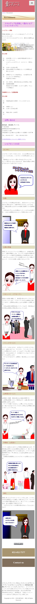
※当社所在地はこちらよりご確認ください (14, 139)
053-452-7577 (9, 135)
